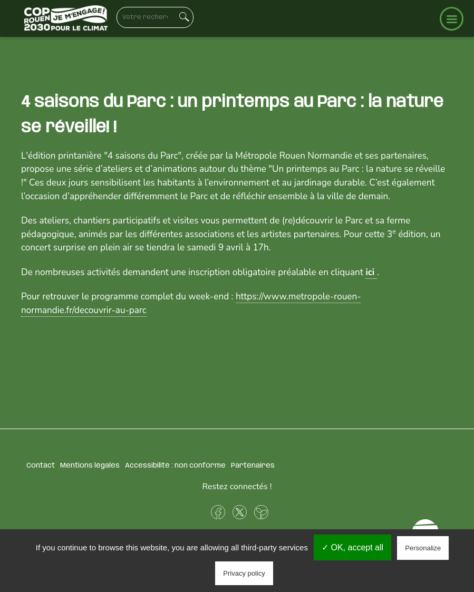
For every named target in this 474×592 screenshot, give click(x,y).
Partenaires (253, 465)
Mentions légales (90, 465)
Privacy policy (244, 573)
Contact (40, 465)
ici (369, 272)
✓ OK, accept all (352, 547)
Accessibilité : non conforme (175, 465)
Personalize (423, 548)
